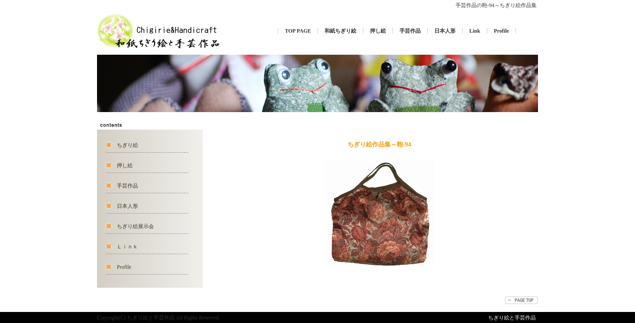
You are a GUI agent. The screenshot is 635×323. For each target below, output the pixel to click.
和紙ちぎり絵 (340, 31)
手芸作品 (410, 31)
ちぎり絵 (127, 145)
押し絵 (378, 31)
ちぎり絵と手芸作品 (512, 318)
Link (474, 31)
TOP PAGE (298, 31)
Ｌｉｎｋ (127, 247)
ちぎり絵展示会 (135, 226)
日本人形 (445, 31)
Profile (501, 31)
